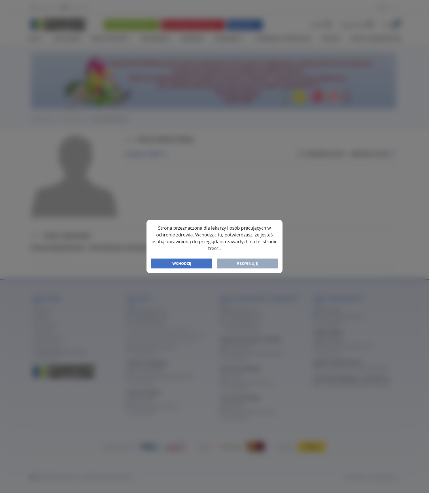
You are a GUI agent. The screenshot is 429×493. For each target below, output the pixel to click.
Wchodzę (181, 263)
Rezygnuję (247, 263)
